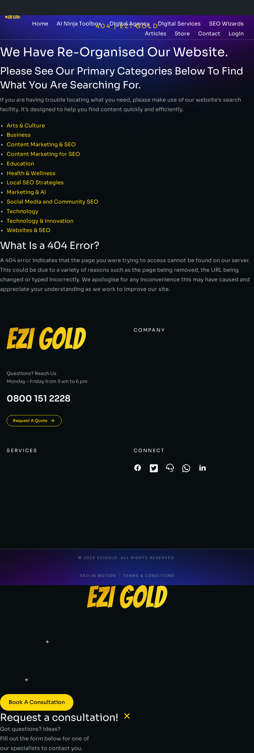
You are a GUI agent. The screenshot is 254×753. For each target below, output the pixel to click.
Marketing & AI (26, 192)
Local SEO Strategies (35, 182)
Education (20, 163)
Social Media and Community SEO (52, 201)
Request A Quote (34, 420)
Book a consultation (37, 702)
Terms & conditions (148, 576)
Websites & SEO (28, 230)
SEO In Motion (98, 576)
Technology (22, 211)
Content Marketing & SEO (41, 144)
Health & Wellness (31, 173)
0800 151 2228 (38, 398)
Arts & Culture (26, 125)
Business (19, 134)
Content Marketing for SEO (43, 154)
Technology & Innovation (40, 220)
